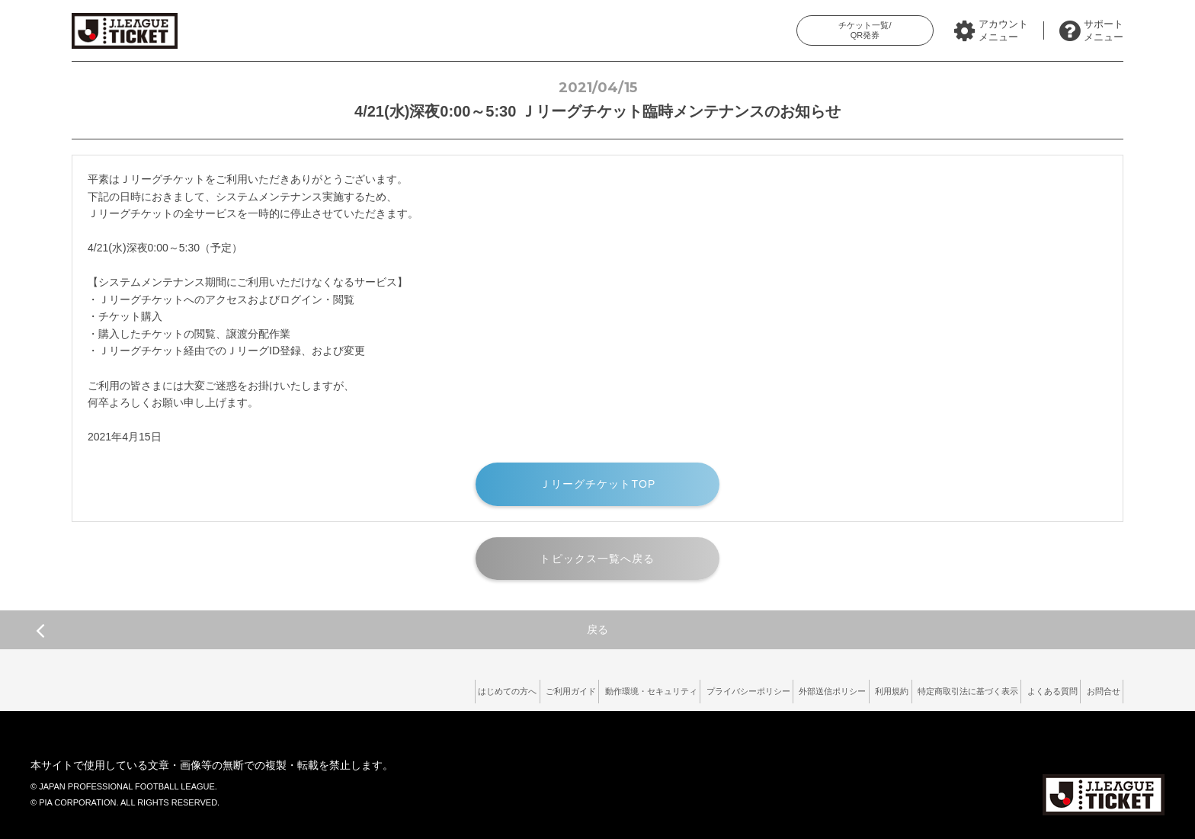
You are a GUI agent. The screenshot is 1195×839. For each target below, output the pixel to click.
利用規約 (838, 688)
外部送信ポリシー (764, 688)
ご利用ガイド (451, 688)
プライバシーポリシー (664, 688)
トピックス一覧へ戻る (597, 558)
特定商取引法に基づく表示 (930, 688)
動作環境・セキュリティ (548, 688)
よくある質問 (1031, 688)
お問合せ (1096, 688)
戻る (322, 630)
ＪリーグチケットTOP (598, 484)
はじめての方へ (373, 688)
